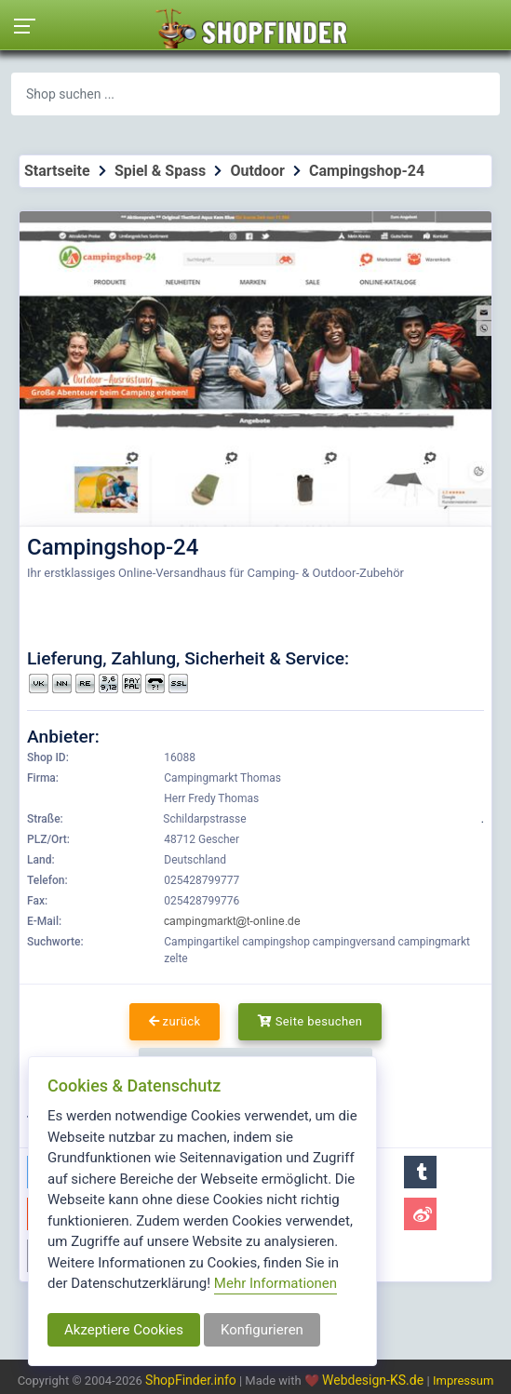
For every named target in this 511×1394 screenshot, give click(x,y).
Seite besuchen (310, 1021)
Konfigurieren (262, 1329)
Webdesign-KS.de (374, 1380)
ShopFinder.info (190, 1380)
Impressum (463, 1380)
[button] (420, 1172)
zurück (175, 1021)
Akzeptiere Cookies (123, 1329)
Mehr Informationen (275, 1283)
